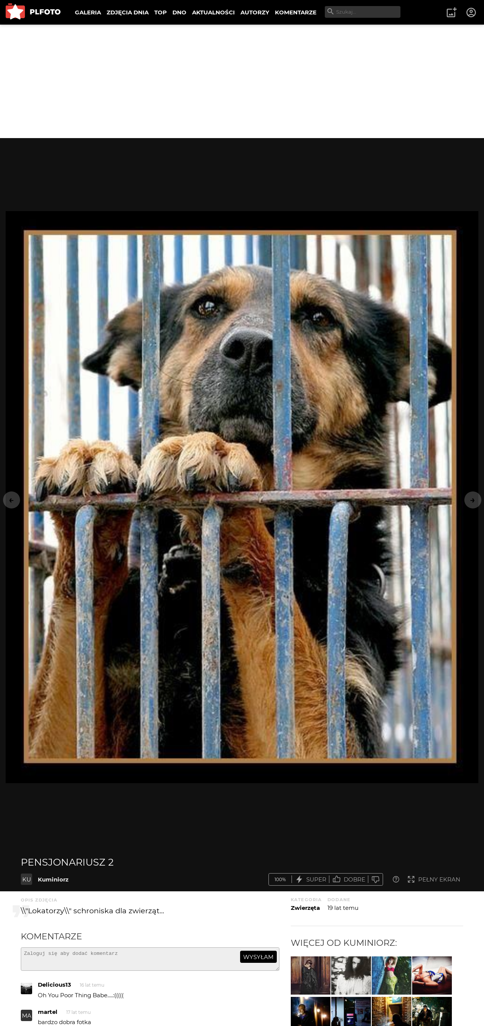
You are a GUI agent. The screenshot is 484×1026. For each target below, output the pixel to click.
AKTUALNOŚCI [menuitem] (213, 12)
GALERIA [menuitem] (88, 12)
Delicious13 (54, 988)
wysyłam (258, 957)
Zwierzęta (305, 907)
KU (26, 879)
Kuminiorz (53, 879)
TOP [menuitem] (160, 12)
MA (26, 1019)
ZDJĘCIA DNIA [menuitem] (128, 12)
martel (47, 1015)
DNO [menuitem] (179, 12)
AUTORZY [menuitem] (254, 12)
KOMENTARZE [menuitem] (295, 12)
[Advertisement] (242, 81)
